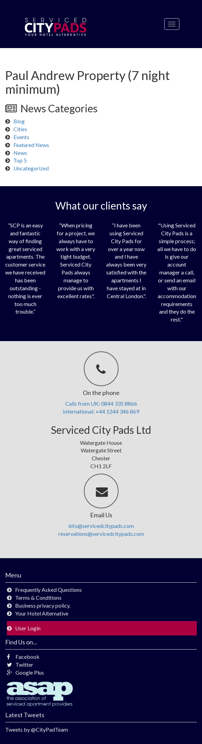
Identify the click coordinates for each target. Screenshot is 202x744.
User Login (28, 628)
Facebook (23, 656)
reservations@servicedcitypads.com (101, 533)
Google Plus (25, 672)
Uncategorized (31, 168)
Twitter (20, 664)
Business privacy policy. (42, 605)
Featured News (31, 145)
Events (21, 137)
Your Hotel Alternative (41, 613)
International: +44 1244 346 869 (101, 411)
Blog (19, 121)
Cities (20, 129)
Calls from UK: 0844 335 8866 (101, 403)
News (20, 152)
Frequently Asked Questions (48, 589)
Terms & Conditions (38, 597)
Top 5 (20, 160)
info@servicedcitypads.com (101, 525)
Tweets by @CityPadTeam (36, 729)
